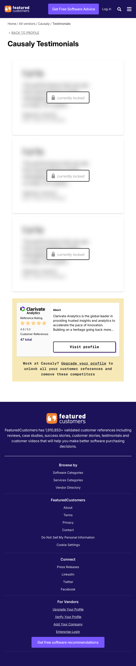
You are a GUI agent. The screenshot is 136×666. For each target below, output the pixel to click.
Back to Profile (25, 33)
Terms (68, 515)
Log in (106, 9)
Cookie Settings (68, 545)
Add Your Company (68, 624)
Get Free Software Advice (73, 9)
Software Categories (68, 472)
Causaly (44, 23)
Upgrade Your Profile (68, 609)
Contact (68, 530)
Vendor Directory (68, 487)
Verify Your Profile (68, 617)
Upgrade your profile (83, 363)
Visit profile (84, 347)
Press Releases (68, 567)
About (68, 507)
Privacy (68, 522)
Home (12, 23)
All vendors (27, 23)
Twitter (68, 582)
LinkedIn (68, 574)
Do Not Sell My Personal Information (68, 537)
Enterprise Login (68, 632)
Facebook (68, 589)
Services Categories (68, 480)
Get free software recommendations (68, 642)
